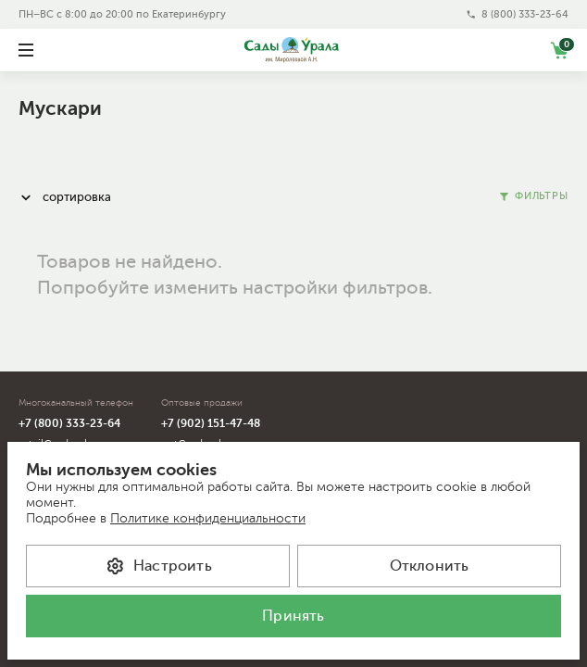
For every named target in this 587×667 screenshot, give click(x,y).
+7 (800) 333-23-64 (69, 423)
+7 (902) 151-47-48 (210, 423)
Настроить (158, 566)
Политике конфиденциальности (208, 518)
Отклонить (429, 566)
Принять (293, 616)
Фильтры (534, 196)
